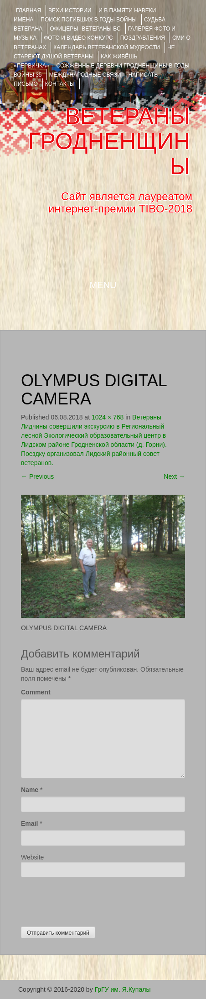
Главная (28, 10)
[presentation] (90, 899)
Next (174, 476)
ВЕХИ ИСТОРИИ (69, 10)
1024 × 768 (108, 417)
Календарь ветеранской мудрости (106, 47)
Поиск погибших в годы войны (89, 19)
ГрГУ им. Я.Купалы (123, 989)
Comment (36, 692)
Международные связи (85, 75)
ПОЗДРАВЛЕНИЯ (142, 38)
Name (29, 789)
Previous (37, 476)
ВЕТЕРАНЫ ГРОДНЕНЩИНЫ (109, 141)
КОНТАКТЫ (60, 84)
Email (29, 823)
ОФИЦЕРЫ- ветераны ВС (85, 29)
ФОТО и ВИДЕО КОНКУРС (78, 38)
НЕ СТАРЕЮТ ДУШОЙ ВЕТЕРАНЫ (94, 52)
